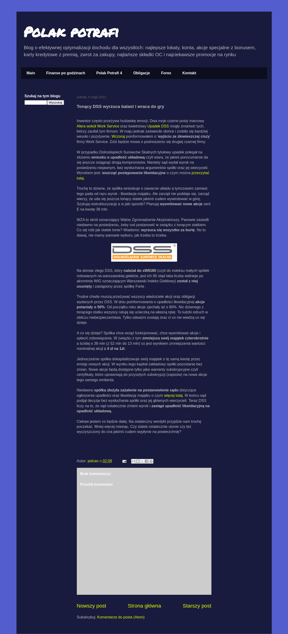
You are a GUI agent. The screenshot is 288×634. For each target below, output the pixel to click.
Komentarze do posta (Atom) (121, 617)
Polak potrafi (71, 32)
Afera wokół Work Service (98, 126)
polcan (94, 461)
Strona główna (144, 606)
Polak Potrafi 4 (109, 73)
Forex (166, 73)
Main (31, 73)
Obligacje (141, 73)
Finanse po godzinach (65, 73)
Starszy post (197, 606)
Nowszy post (91, 606)
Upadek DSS (158, 126)
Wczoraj (119, 136)
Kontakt (189, 73)
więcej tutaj (173, 395)
